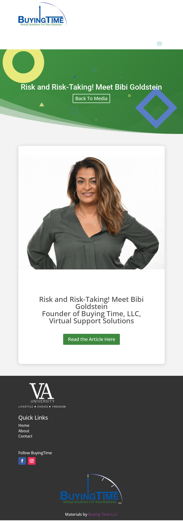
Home (23, 425)
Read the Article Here (91, 339)
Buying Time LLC (103, 514)
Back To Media (91, 98)
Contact (25, 436)
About (23, 430)
